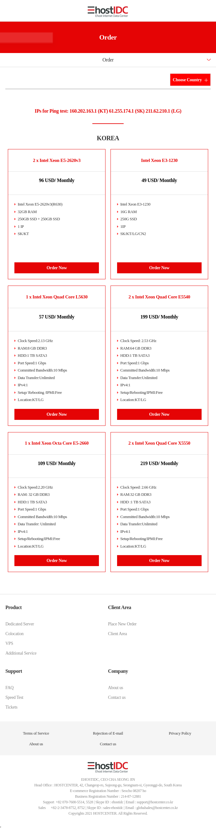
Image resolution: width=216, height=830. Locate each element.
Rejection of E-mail (108, 733)
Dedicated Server (19, 624)
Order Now (57, 267)
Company (118, 671)
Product (13, 607)
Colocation (14, 633)
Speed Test (14, 697)
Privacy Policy (180, 733)
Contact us (117, 697)
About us (115, 687)
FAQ (9, 687)
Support (13, 671)
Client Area (119, 607)
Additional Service (20, 653)
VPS (9, 643)
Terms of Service (36, 733)
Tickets (11, 707)
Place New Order (122, 624)
